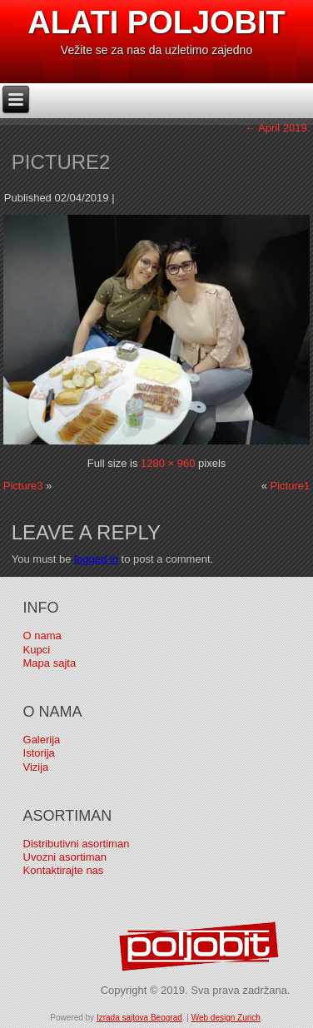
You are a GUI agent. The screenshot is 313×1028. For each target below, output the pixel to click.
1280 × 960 (168, 463)
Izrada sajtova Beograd (139, 1017)
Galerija (42, 739)
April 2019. (277, 128)
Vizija (36, 767)
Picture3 (23, 485)
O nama (42, 635)
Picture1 (291, 485)
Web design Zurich (226, 1017)
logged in (96, 559)
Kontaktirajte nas (63, 870)
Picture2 (61, 162)
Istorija (39, 753)
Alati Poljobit (156, 22)
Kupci (37, 649)
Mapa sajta (50, 663)
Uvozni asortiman (65, 857)
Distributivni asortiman (76, 843)
